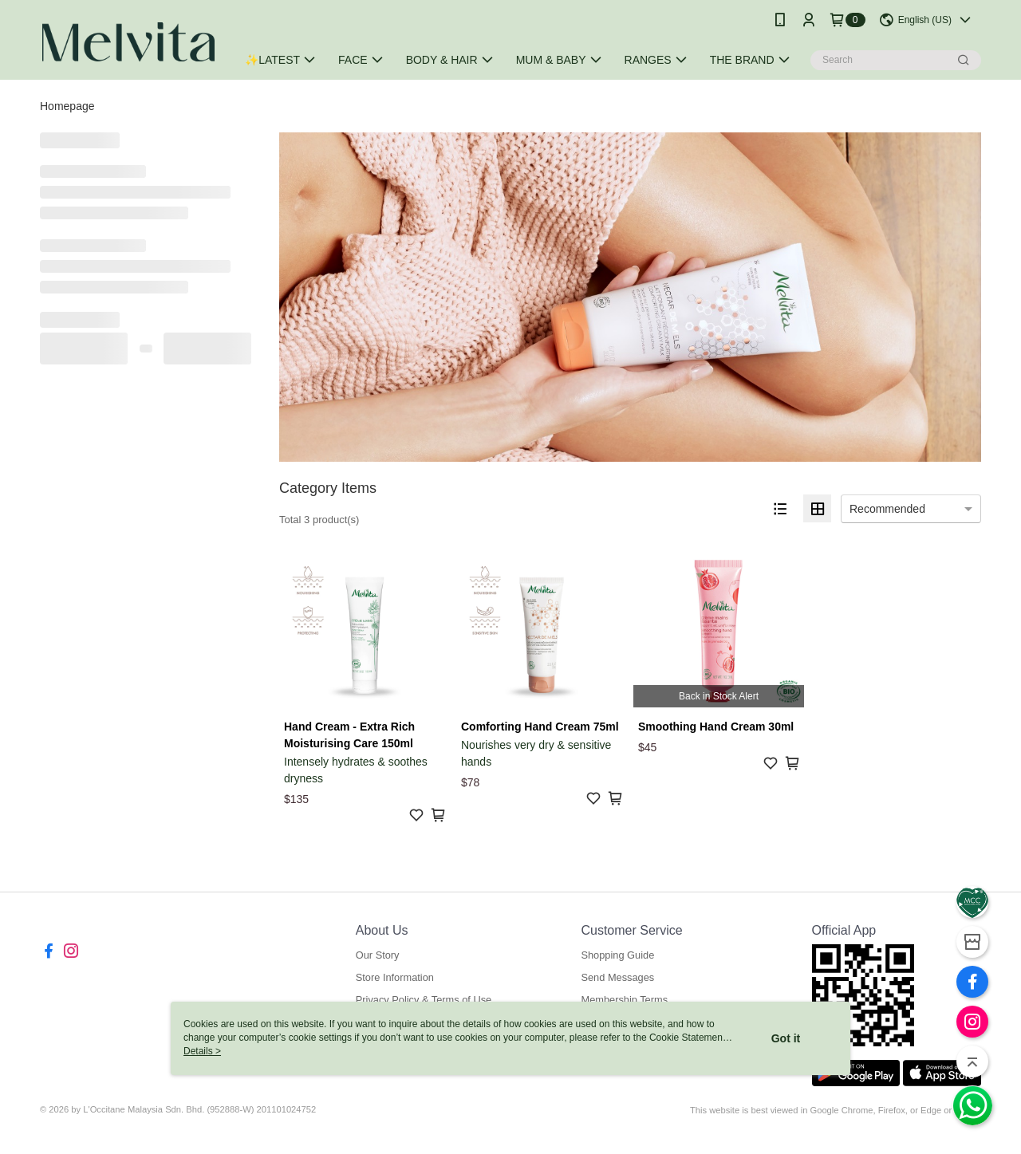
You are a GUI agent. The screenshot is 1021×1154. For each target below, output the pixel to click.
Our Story (378, 955)
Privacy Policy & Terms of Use (423, 1000)
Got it (786, 1038)
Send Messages (617, 977)
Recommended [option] (887, 508)
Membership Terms (624, 1000)
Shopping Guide (617, 955)
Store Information (395, 977)
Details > (202, 1051)
